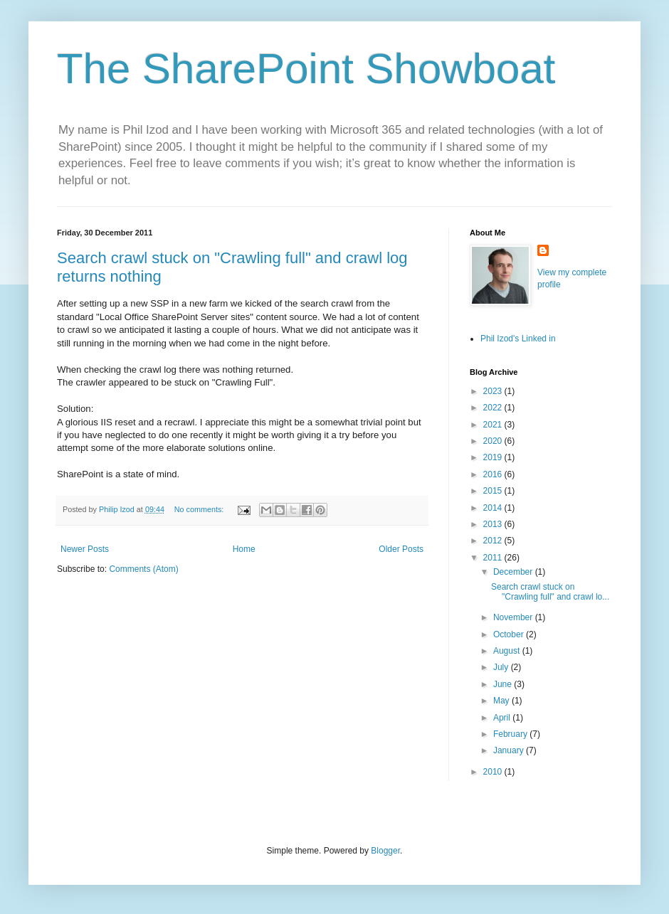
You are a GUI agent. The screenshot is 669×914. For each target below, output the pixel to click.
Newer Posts (84, 549)
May (502, 701)
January (509, 750)
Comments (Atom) (143, 569)
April (502, 718)
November (514, 617)
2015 (494, 491)
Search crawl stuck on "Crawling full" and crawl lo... (550, 592)
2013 (494, 524)
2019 (494, 457)
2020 (494, 441)
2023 (494, 391)
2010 (494, 772)
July (502, 667)
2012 (494, 541)
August (507, 651)
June (503, 684)
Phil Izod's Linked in (518, 339)
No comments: (200, 509)
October (509, 634)
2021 (494, 425)
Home (244, 549)
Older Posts (401, 549)
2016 (494, 474)
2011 (494, 558)
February (511, 734)
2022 (494, 408)
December (514, 572)
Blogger (385, 851)
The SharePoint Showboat (306, 68)
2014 (494, 508)
